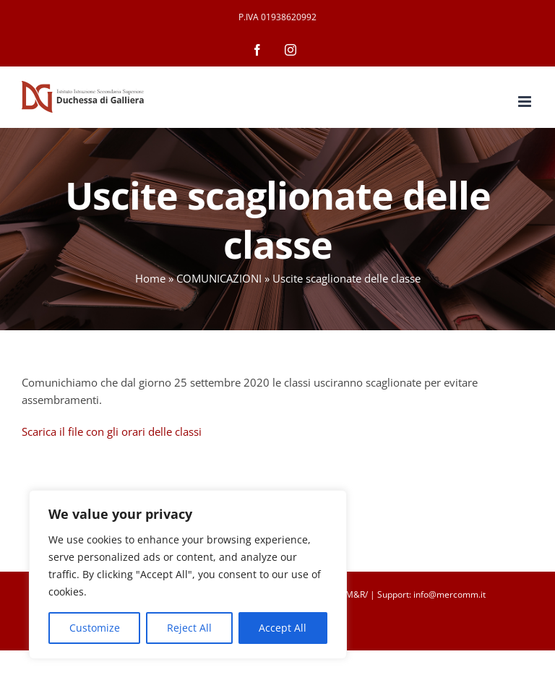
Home (150, 278)
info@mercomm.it (449, 594)
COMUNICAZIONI (219, 278)
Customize (94, 628)
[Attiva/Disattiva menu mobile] (525, 101)
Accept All (282, 628)
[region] (188, 574)
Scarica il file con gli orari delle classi (112, 431)
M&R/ (356, 594)
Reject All (189, 628)
